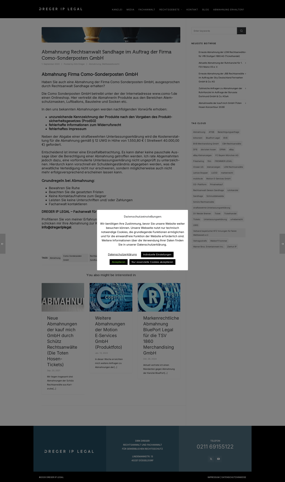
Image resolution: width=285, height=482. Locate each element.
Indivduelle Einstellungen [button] (157, 254)
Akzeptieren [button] (118, 261)
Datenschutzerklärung (122, 254)
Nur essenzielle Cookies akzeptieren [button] (152, 261)
